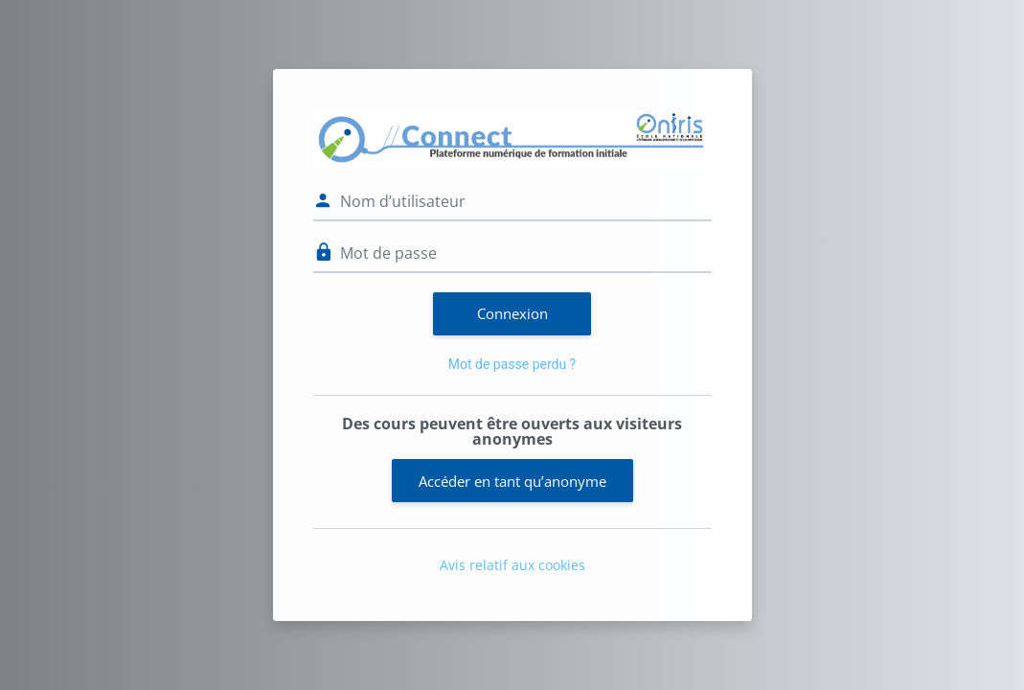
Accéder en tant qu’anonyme (512, 481)
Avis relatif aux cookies (512, 565)
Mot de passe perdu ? (512, 364)
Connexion (512, 313)
